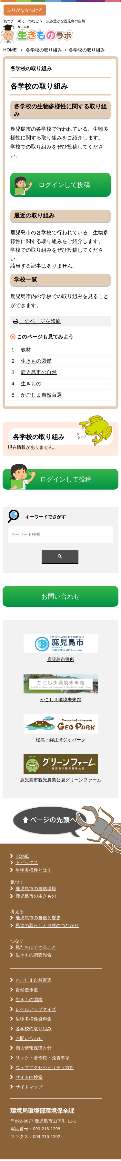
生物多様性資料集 (33, 1020)
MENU (108, 17)
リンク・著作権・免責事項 (42, 1059)
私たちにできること (35, 948)
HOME (10, 51)
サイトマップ (29, 1088)
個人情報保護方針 (33, 1049)
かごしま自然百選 (33, 981)
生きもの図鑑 (29, 1001)
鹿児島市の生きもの (35, 897)
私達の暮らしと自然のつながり (47, 927)
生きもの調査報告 (33, 956)
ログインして (64, 186)
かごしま (41, 396)
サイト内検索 (29, 1078)
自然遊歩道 (26, 991)
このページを (40, 323)
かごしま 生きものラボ (42, 34)
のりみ (44, 51)
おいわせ (60, 597)
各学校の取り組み (33, 1030)
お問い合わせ (29, 1040)
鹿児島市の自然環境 (35, 890)
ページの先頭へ (50, 823)
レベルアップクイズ (35, 1010)
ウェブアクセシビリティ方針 (44, 1069)
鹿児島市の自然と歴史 (38, 919)
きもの (36, 362)
